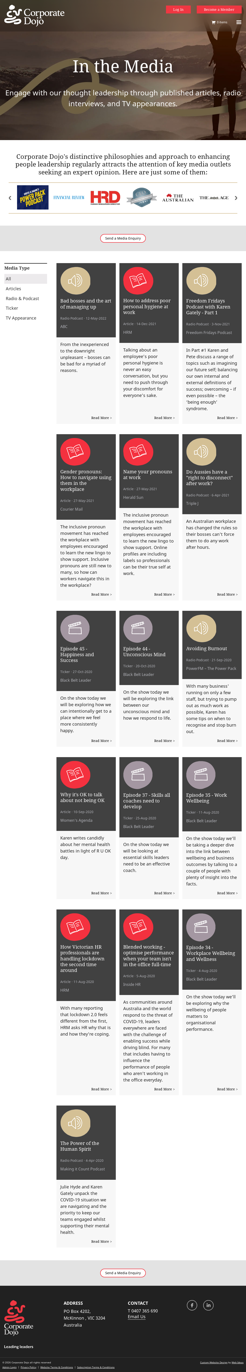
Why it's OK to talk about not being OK (82, 797)
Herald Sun (133, 497)
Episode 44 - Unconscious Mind (144, 651)
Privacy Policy (28, 1367)
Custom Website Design (214, 1362)
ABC (64, 326)
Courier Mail (71, 509)
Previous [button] (10, 198)
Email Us (137, 1316)
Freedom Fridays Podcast (209, 332)
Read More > (101, 417)
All (8, 279)
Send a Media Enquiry (123, 238)
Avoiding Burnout (206, 648)
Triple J (192, 503)
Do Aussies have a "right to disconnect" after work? (209, 477)
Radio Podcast (71, 318)
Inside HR (132, 984)
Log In (178, 9)
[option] (33, 198)
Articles (13, 288)
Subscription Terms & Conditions (96, 1367)
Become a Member (219, 9)
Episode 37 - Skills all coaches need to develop (146, 800)
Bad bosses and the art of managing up (85, 303)
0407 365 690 (144, 1311)
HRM (127, 332)
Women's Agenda (76, 820)
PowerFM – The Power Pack (211, 668)
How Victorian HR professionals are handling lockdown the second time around (82, 958)
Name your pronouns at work (147, 474)
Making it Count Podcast (82, 1169)
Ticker (12, 308)
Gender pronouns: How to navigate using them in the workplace (85, 480)
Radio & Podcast (22, 298)
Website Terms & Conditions (56, 1367)
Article (128, 324)
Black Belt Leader (75, 680)
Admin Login (9, 1367)
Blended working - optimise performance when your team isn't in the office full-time (148, 955)
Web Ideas (238, 1362)
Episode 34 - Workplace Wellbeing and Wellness (210, 953)
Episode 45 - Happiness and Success (77, 654)
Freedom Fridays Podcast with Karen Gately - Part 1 (208, 306)
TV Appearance (21, 318)
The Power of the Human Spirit (79, 1146)
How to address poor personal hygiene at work (147, 306)
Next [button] (235, 198)
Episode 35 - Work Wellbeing (206, 797)
